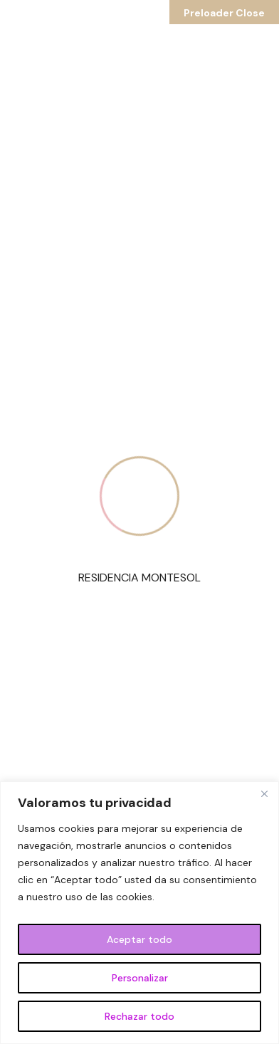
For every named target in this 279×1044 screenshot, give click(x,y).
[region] (139, 912)
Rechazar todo (139, 1016)
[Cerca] (264, 793)
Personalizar (140, 977)
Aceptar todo (139, 939)
